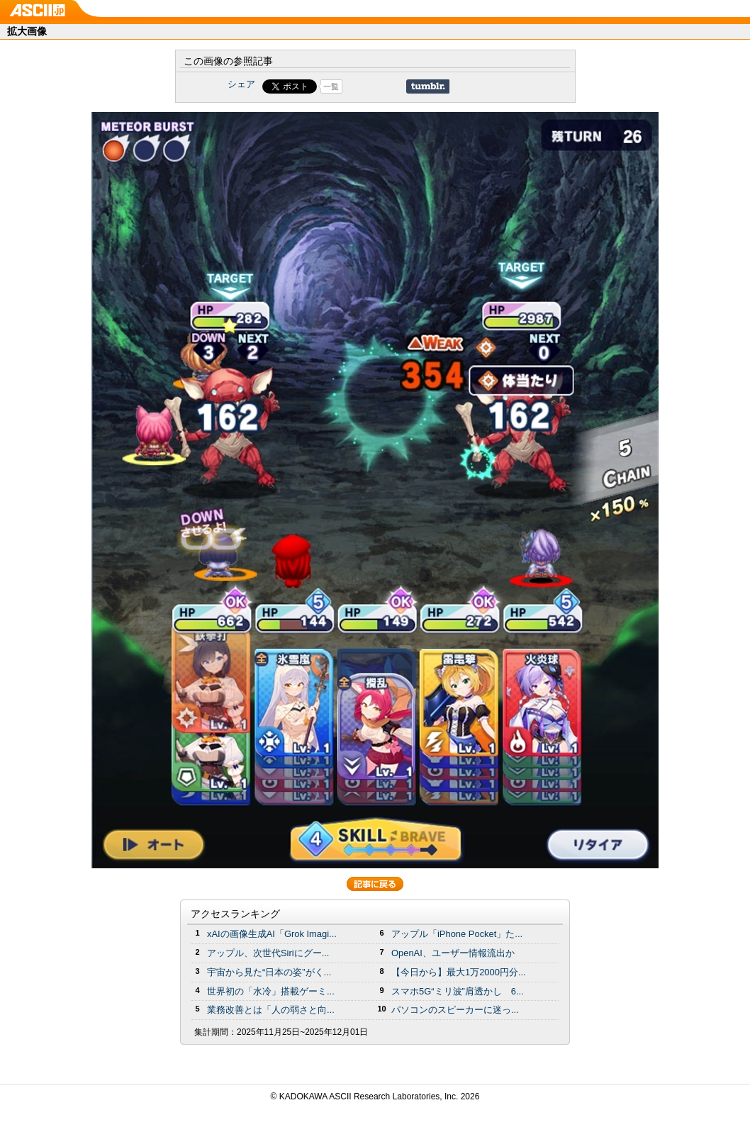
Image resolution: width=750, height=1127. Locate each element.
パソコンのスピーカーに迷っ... (455, 1009)
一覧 (331, 86)
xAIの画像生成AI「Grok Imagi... (272, 934)
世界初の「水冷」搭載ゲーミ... (271, 991)
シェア (241, 84)
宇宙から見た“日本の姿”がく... (269, 972)
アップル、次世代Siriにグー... (268, 953)
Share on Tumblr (427, 86)
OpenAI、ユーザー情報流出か (453, 953)
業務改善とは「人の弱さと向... (271, 1009)
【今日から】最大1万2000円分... (458, 972)
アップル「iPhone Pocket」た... (456, 934)
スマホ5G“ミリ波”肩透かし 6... (457, 991)
